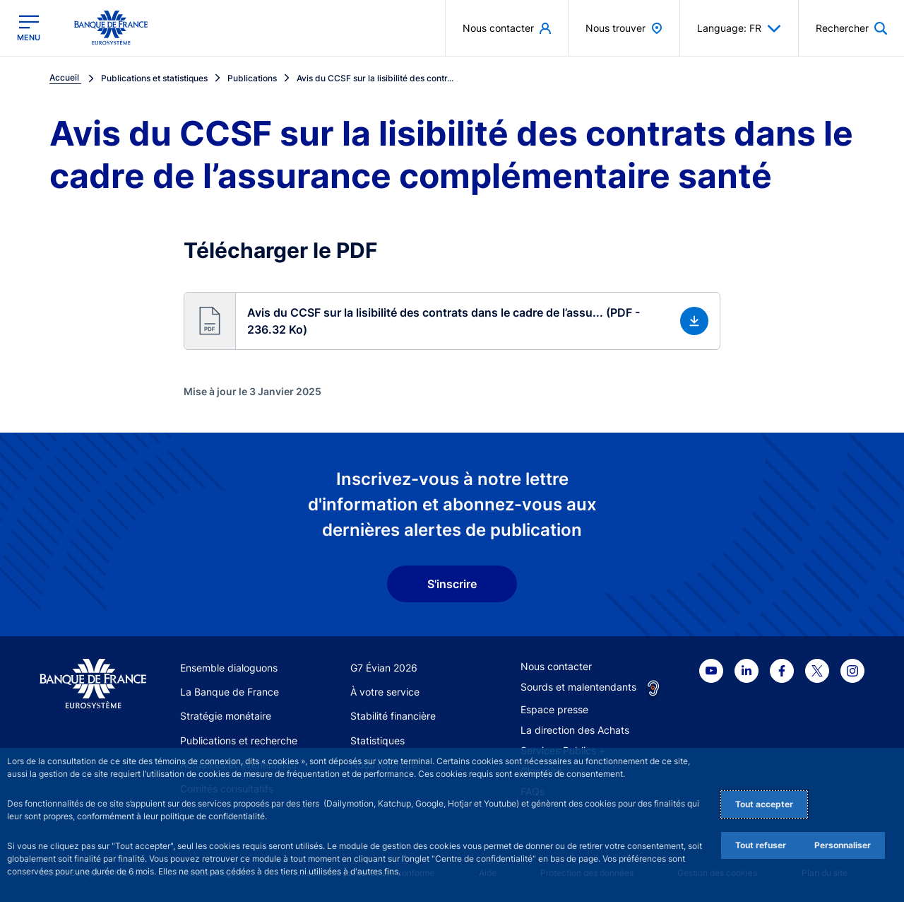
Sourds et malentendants (578, 687)
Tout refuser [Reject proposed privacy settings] (760, 845)
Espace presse (554, 709)
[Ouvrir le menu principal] (28, 28)
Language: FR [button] (739, 28)
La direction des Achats (575, 730)
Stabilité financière (393, 716)
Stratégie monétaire (225, 716)
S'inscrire (452, 584)
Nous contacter (556, 666)
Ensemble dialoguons (229, 668)
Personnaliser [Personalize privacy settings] (842, 845)
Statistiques (377, 740)
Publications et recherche (238, 740)
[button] (452, 321)
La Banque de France (229, 692)
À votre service (385, 692)
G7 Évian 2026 (383, 668)
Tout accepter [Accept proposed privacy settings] (764, 804)
